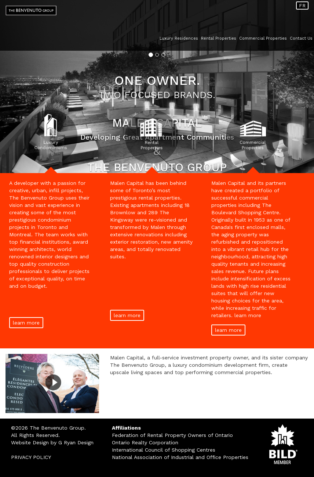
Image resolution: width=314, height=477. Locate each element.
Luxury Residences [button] (179, 38)
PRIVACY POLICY (31, 457)
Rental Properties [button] (218, 38)
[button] (23, 86)
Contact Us (301, 38)
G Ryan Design (76, 442)
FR (302, 5)
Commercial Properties (263, 38)
